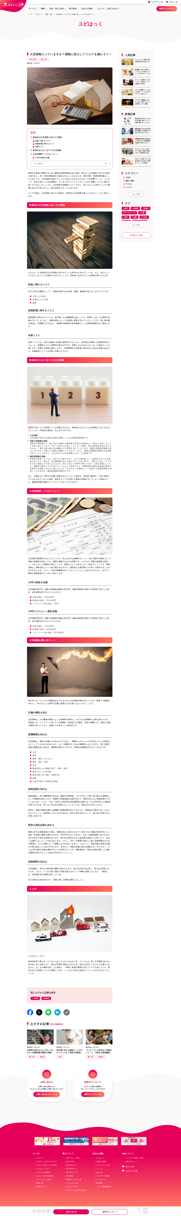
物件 (126, 217)
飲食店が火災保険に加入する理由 (47, 137)
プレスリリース (102, 1165)
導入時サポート (72, 1169)
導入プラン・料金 (72, 1158)
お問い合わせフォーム (46, 1094)
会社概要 (81, 1211)
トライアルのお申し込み (76, 1190)
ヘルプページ (157, 2)
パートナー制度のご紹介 (135, 1158)
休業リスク (39, 147)
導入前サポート (72, 1165)
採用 (90, 1211)
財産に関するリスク (43, 141)
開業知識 (42, 1056)
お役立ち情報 (86, 9)
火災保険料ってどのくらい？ (45, 154)
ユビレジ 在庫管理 (43, 1172)
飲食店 (46, 998)
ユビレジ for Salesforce (45, 1176)
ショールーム (72, 1183)
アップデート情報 (102, 1176)
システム (129, 187)
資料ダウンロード (166, 9)
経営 (126, 208)
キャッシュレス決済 (44, 1179)
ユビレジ (40, 1158)
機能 (43, 9)
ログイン (173, 2)
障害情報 (99, 1183)
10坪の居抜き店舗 (42, 158)
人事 (142, 213)
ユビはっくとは (136, 235)
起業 (135, 217)
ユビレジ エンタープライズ (47, 1161)
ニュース (101, 9)
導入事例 (73, 9)
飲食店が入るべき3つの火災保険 (47, 150)
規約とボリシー (131, 1161)
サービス (32, 9)
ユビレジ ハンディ (43, 1169)
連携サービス (41, 1187)
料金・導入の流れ (56, 9)
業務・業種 (130, 181)
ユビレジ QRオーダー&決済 (47, 1165)
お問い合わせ (112, 9)
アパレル (129, 184)
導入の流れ (70, 1161)
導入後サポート (72, 1172)
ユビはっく (100, 1158)
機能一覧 (40, 1183)
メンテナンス (101, 1179)
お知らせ (99, 1172)
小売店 (35, 998)
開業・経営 (44, 59)
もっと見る (136, 194)
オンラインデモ (72, 1187)
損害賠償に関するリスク (44, 144)
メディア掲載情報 (103, 1187)
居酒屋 (136, 208)
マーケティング (130, 213)
